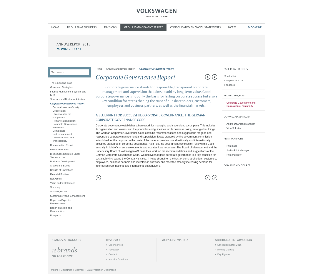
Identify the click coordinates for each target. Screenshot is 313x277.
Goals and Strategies (61, 87)
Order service (115, 244)
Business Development (62, 161)
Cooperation (59, 110)
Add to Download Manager (240, 124)
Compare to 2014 (233, 80)
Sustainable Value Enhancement (67, 196)
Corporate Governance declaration (65, 126)
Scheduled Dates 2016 (229, 244)
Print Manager (233, 154)
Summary (55, 187)
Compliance (59, 130)
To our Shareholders (82, 27)
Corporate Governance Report (67, 103)
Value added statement (62, 183)
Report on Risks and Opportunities (61, 209)
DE (262, 9)
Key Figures (223, 254)
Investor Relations (118, 259)
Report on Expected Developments (60, 202)
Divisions (110, 27)
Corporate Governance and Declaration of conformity (240, 104)
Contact (112, 254)
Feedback (229, 85)
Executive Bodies (59, 149)
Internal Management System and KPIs (68, 93)
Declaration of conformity (66, 107)
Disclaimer (66, 270)
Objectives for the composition (62, 116)
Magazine (255, 27)
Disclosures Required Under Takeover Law (65, 155)
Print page (231, 145)
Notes (232, 27)
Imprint (54, 270)
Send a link (230, 76)
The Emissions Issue (61, 83)
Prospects (55, 215)
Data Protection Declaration (101, 270)
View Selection (234, 128)
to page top (98, 177)
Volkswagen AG (156, 12)
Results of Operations (61, 170)
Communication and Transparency (63, 139)
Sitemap (79, 270)
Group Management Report (143, 27)
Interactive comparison (243, 183)
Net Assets (56, 178)
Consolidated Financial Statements (195, 27)
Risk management (62, 134)
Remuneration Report (64, 120)
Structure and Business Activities (67, 99)
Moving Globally (225, 249)
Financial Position (59, 174)
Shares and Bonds (60, 165)
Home (55, 27)
